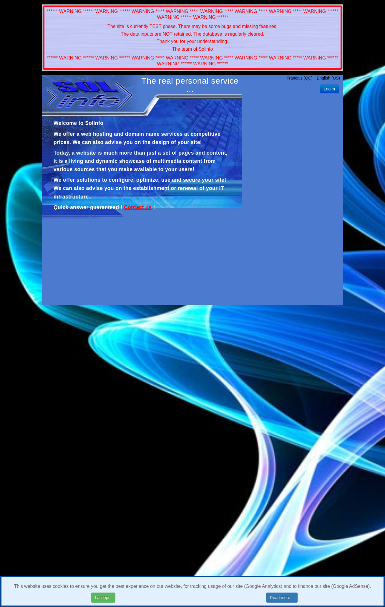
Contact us (138, 207)
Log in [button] (329, 89)
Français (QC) (300, 78)
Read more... (282, 597)
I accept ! (103, 597)
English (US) (328, 78)
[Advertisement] (292, 205)
